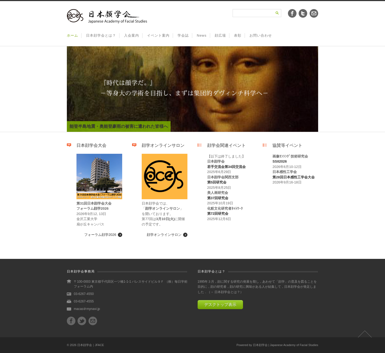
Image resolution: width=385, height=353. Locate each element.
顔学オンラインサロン (164, 235)
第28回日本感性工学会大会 (293, 177)
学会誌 (183, 35)
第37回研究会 (217, 198)
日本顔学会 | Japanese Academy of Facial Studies (285, 345)
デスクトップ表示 (220, 304)
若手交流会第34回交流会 (226, 167)
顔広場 (220, 35)
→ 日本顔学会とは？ (225, 292)
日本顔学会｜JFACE (90, 345)
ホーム (72, 35)
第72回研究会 (217, 214)
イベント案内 (158, 35)
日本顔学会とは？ (101, 35)
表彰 (237, 35)
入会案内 (131, 35)
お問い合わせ (260, 35)
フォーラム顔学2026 (100, 235)
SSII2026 (279, 161)
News (202, 35)
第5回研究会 (216, 182)
